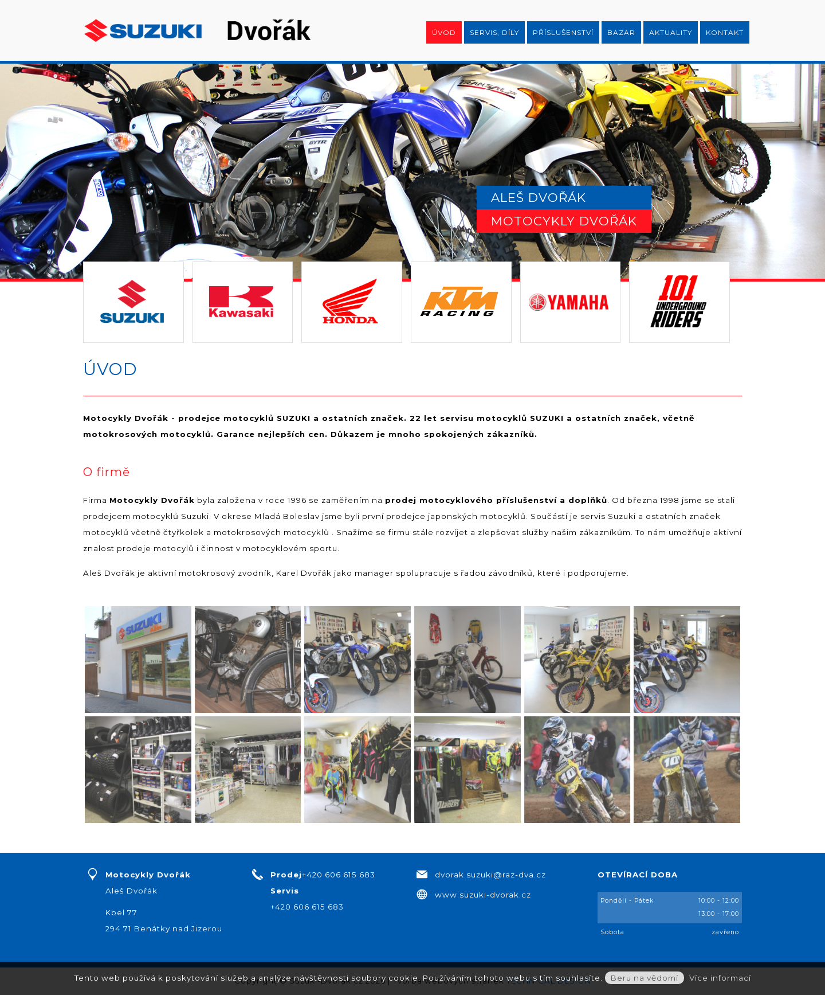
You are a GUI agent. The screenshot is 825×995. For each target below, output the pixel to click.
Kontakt (725, 32)
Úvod (444, 32)
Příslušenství (563, 32)
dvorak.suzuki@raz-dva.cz (490, 874)
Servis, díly (494, 32)
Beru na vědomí (644, 977)
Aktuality (670, 32)
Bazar (621, 32)
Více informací (720, 977)
